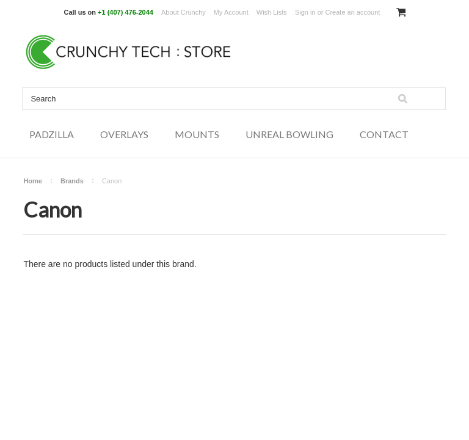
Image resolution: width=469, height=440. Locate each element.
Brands (72, 181)
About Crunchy (183, 12)
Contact (384, 134)
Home (32, 181)
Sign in (305, 12)
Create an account (352, 12)
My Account (231, 12)
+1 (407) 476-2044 (125, 12)
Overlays (124, 134)
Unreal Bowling (289, 134)
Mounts (197, 134)
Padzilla (51, 134)
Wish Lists (271, 12)
